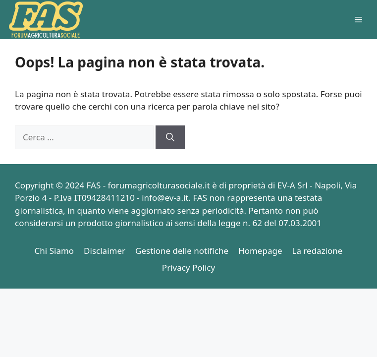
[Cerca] (170, 137)
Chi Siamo (54, 250)
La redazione (317, 250)
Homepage (260, 250)
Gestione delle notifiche (181, 250)
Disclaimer (104, 250)
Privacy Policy (188, 267)
